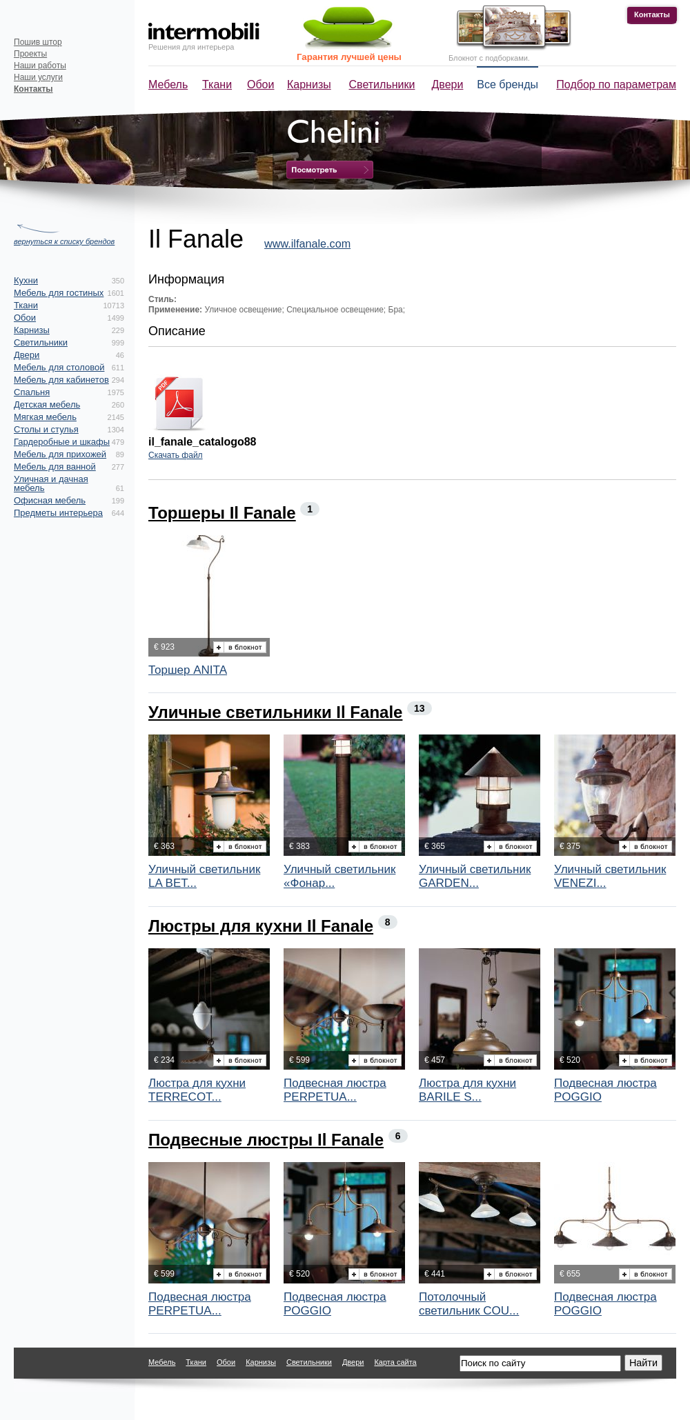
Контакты (652, 14)
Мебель (168, 84)
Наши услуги (38, 77)
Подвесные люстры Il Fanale (266, 1139)
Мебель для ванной (55, 466)
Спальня (32, 392)
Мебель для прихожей (60, 454)
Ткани (217, 84)
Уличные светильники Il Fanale (275, 712)
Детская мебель (47, 404)
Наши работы (40, 65)
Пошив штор (38, 42)
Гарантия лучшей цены (349, 57)
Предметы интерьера (58, 513)
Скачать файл (175, 455)
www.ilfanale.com (307, 243)
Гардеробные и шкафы (62, 442)
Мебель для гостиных (58, 293)
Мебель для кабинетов (61, 379)
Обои (260, 84)
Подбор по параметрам (616, 84)
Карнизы (309, 84)
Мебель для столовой (59, 367)
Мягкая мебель (45, 417)
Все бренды (507, 84)
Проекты (30, 54)
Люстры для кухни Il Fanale (260, 926)
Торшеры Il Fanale (222, 512)
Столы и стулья (46, 429)
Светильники (382, 84)
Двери (448, 84)
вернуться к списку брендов (64, 241)
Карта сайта (395, 1362)
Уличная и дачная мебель (51, 483)
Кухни (26, 280)
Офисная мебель (50, 500)
